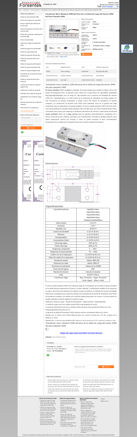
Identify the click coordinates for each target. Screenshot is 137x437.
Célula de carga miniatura (28, 17)
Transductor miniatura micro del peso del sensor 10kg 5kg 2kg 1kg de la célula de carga (68, 403)
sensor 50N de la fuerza (59, 337)
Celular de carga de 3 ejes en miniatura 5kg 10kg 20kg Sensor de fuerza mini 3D (48, 409)
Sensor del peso (25, 40)
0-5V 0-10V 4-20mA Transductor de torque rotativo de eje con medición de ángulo (89, 430)
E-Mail (103, 399)
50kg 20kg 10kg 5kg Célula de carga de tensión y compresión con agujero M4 (68, 424)
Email (117, 4)
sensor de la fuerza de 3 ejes (29, 20)
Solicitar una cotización (107, 4)
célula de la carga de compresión (30, 43)
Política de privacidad (29, 435)
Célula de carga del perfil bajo (29, 64)
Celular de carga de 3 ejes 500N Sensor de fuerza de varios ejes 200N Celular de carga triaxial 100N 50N (48, 403)
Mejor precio (63, 56)
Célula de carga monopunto (28, 67)
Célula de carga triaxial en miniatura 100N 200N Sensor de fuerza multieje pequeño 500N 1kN (47, 415)
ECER (112, 435)
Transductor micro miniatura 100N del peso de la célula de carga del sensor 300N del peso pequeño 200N (63, 54)
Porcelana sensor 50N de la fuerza (46, 435)
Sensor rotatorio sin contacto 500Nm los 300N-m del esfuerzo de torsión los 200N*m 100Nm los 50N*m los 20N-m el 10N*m (88, 414)
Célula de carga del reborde (28, 55)
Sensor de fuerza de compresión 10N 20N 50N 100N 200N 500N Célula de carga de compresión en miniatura (68, 417)
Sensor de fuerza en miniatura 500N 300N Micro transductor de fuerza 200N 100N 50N (68, 410)
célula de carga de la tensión (29, 48)
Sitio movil (104, 401)
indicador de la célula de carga (29, 93)
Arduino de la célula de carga (29, 90)
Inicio (20, 10)
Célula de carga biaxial (27, 52)
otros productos (35, 10)
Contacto (31, 128)
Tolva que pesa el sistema (28, 107)
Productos (26, 10)
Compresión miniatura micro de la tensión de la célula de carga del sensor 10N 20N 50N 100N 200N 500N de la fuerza (63, 391)
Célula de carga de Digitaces (29, 70)
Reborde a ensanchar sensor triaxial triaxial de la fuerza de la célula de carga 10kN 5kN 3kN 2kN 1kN (48, 422)
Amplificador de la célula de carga (30, 97)
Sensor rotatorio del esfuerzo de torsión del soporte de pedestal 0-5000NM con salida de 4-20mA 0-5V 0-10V (88, 405)
